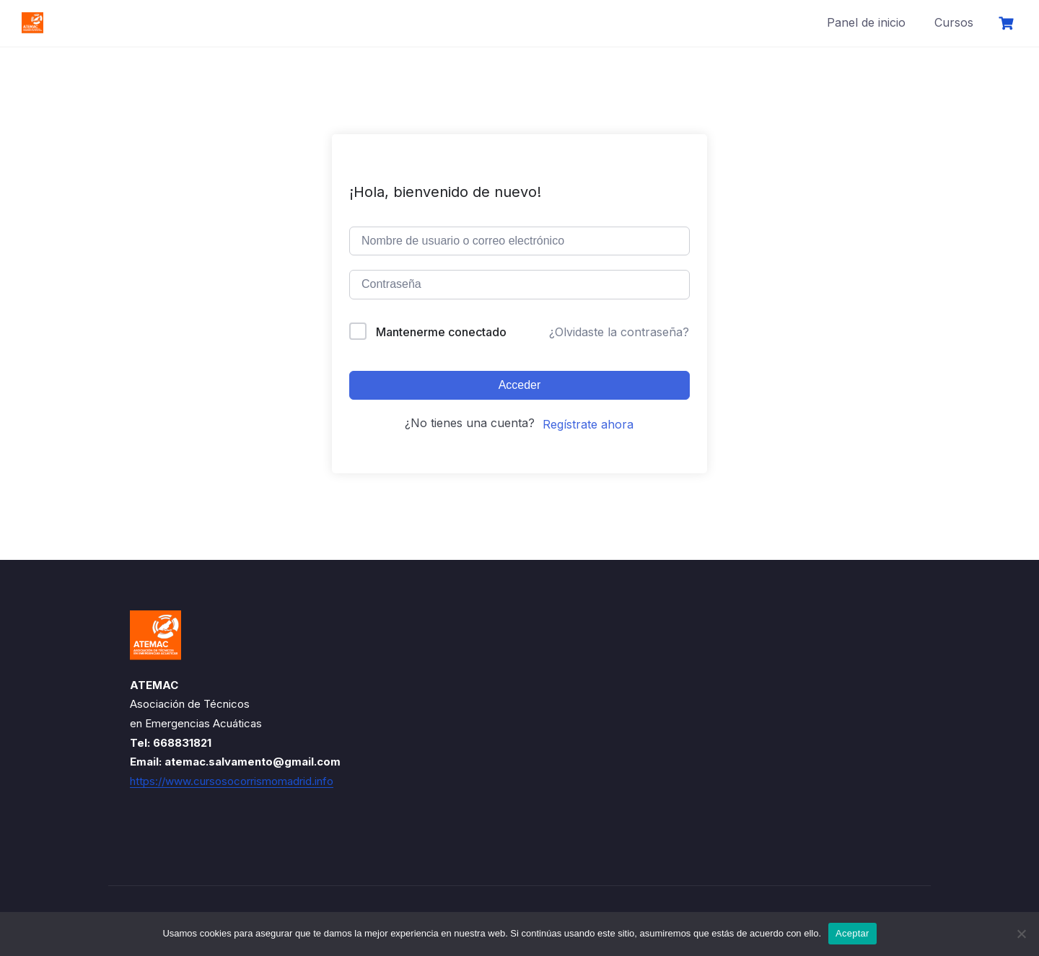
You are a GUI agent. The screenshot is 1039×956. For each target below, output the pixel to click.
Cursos (953, 22)
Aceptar (852, 933)
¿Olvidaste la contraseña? (619, 332)
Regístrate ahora (588, 424)
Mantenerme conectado (441, 332)
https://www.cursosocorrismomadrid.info (231, 781)
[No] (1021, 933)
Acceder (520, 385)
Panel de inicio (866, 22)
